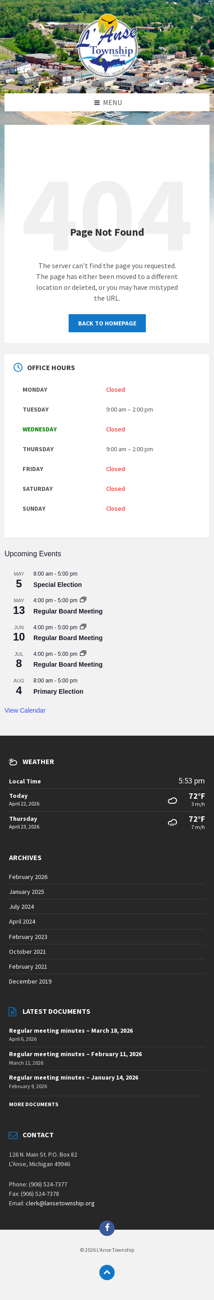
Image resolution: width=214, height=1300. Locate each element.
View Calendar (25, 710)
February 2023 (28, 937)
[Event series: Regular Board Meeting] (83, 600)
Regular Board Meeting (67, 611)
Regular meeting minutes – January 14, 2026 (73, 1077)
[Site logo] (107, 75)
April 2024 (22, 921)
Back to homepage (107, 323)
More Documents (33, 1104)
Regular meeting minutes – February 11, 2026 (75, 1054)
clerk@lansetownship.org (60, 1203)
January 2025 (26, 892)
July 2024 (21, 906)
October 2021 (27, 952)
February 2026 (28, 877)
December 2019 (30, 981)
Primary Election (58, 691)
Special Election (57, 584)
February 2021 (28, 966)
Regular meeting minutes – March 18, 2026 (71, 1030)
